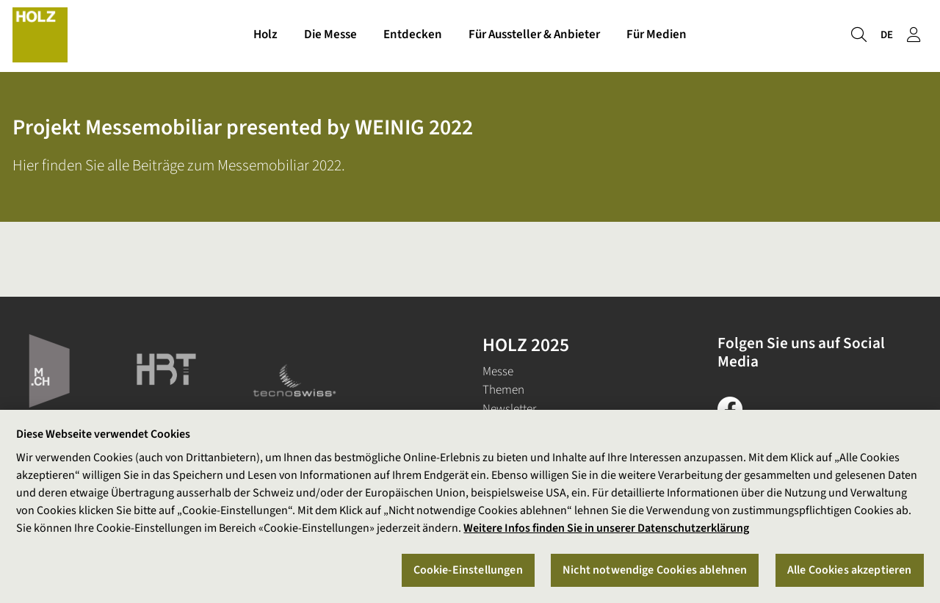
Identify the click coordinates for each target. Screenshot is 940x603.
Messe (497, 371)
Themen (503, 390)
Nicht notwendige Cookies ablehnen (655, 570)
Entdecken (412, 35)
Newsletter (509, 409)
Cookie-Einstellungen (468, 570)
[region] (470, 506)
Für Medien (656, 35)
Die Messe (330, 35)
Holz (265, 35)
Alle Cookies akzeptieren (849, 570)
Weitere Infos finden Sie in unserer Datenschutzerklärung (606, 528)
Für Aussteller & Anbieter (534, 35)
